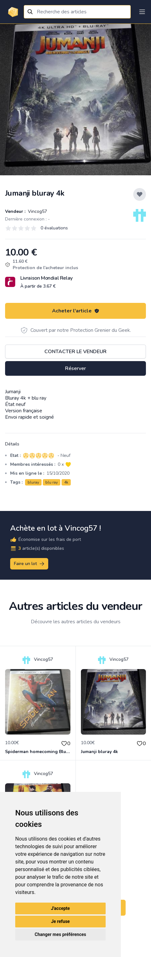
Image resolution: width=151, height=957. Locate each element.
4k (66, 482)
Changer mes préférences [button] (60, 934)
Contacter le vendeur (75, 351)
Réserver (75, 368)
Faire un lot (29, 564)
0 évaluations (54, 228)
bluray (33, 482)
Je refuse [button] (60, 921)
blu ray (51, 482)
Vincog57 (37, 211)
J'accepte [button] (60, 908)
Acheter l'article (75, 310)
